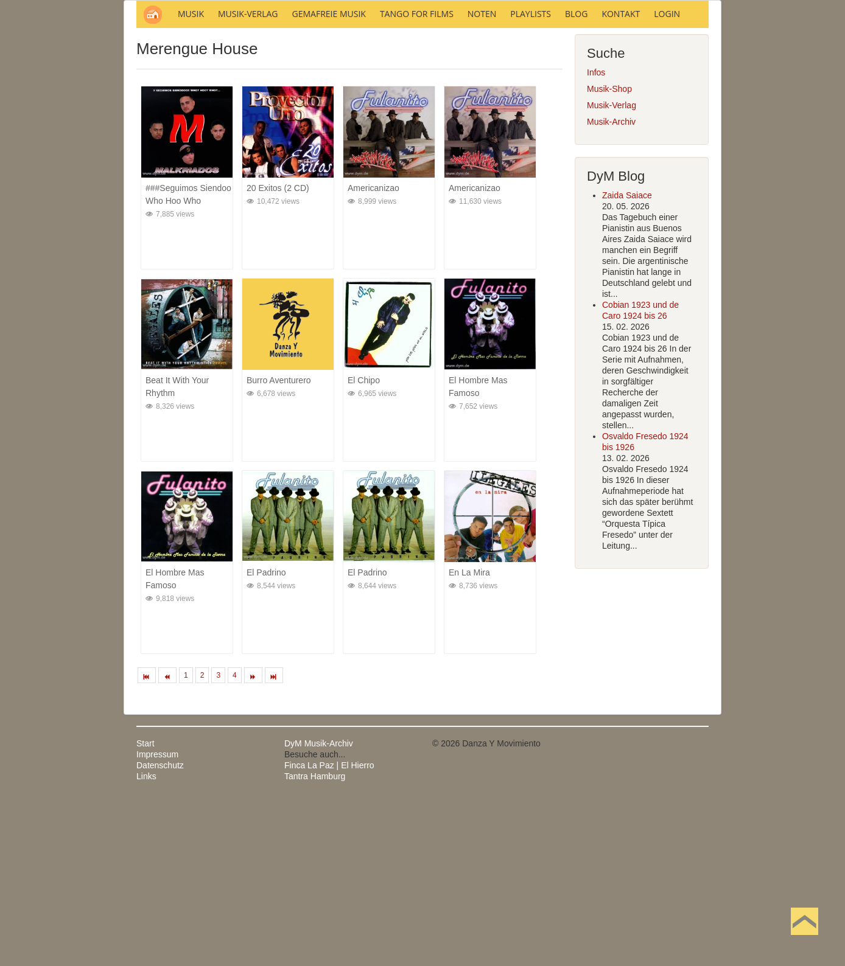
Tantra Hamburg (314, 940)
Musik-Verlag (611, 269)
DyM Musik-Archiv (318, 907)
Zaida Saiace (627, 359)
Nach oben (804, 940)
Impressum (157, 918)
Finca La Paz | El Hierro (329, 929)
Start (145, 907)
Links (146, 940)
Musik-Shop (609, 253)
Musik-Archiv (611, 286)
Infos (596, 236)
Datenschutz (160, 929)
